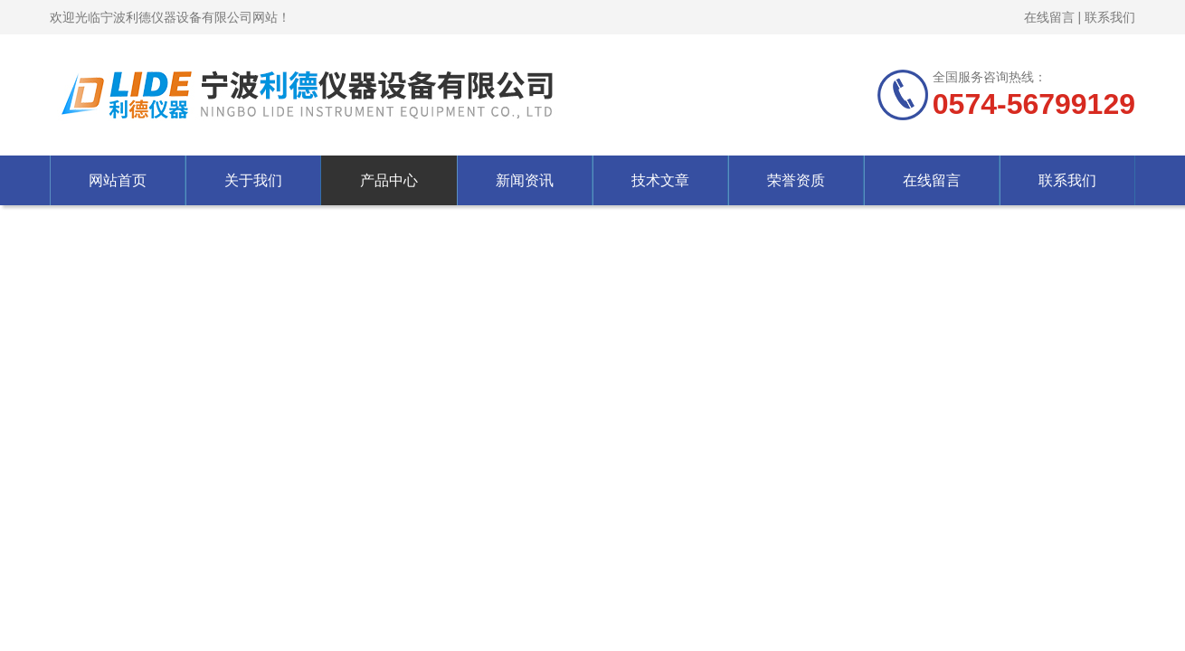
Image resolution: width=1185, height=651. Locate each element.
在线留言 (1049, 17)
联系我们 (1110, 17)
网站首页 (118, 180)
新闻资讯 (525, 180)
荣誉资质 (796, 180)
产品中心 (389, 180)
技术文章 (660, 180)
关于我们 (253, 180)
